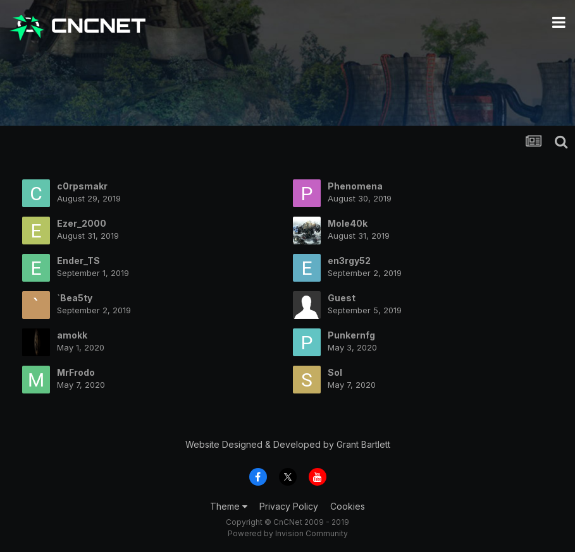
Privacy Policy (288, 506)
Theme (228, 506)
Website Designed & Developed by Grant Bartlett (287, 444)
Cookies (347, 506)
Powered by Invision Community (288, 533)
